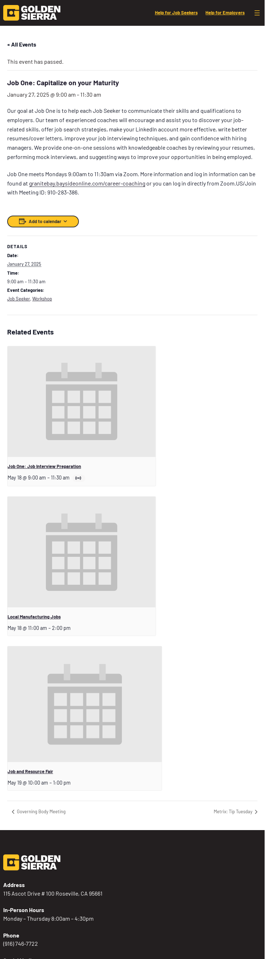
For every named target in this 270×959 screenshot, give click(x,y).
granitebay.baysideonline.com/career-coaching (87, 183)
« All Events (21, 44)
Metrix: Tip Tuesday (234, 811)
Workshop (42, 299)
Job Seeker (18, 299)
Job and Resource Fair (30, 771)
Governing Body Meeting (41, 811)
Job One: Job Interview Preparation (44, 466)
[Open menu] (257, 13)
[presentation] (82, 401)
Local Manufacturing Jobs (34, 617)
